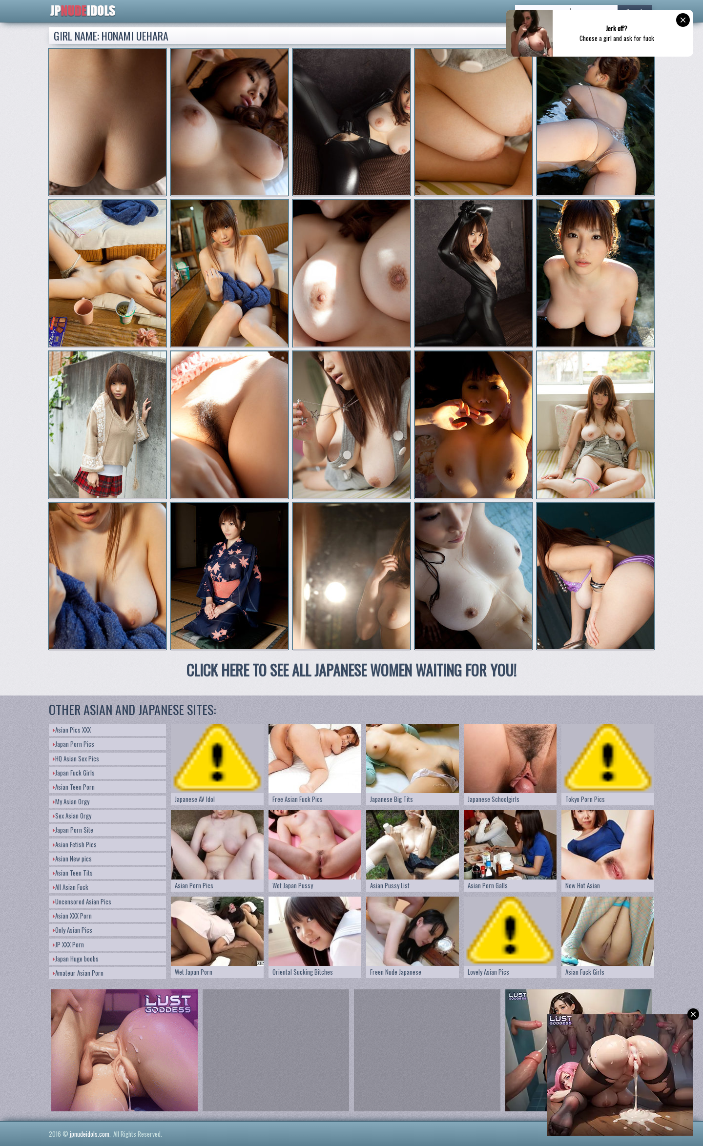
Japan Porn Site (73, 830)
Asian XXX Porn (72, 916)
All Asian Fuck (70, 887)
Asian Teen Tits (73, 873)
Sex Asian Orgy (72, 815)
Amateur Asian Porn (78, 973)
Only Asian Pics (72, 930)
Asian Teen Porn (74, 787)
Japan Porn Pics (73, 744)
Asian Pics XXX (72, 730)
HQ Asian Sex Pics (76, 758)
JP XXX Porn (68, 944)
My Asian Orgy (71, 801)
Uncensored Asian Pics (82, 901)
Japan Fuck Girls (74, 773)
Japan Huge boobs (76, 958)
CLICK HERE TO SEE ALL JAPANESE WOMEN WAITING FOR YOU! (351, 670)
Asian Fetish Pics (75, 844)
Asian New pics (72, 858)
